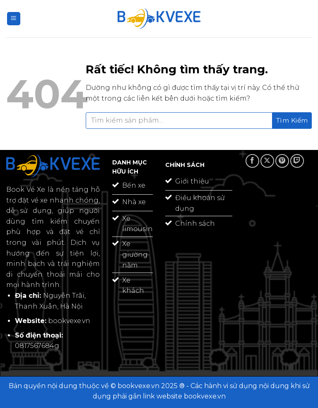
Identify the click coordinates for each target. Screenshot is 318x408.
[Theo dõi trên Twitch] (297, 161)
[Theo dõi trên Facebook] (252, 161)
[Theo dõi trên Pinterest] (282, 161)
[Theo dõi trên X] (267, 161)
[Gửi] (292, 120)
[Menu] (13, 19)
